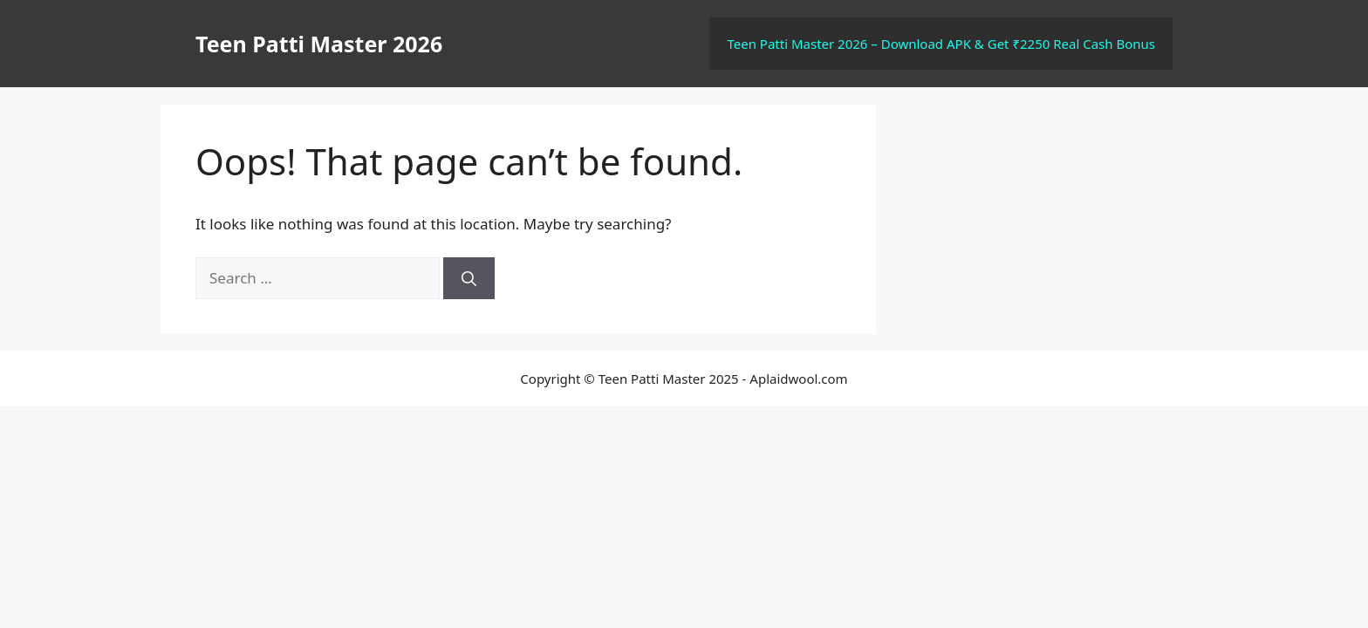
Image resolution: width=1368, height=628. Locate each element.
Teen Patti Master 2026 (318, 43)
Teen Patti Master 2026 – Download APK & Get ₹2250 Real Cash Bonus (941, 43)
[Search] (469, 278)
